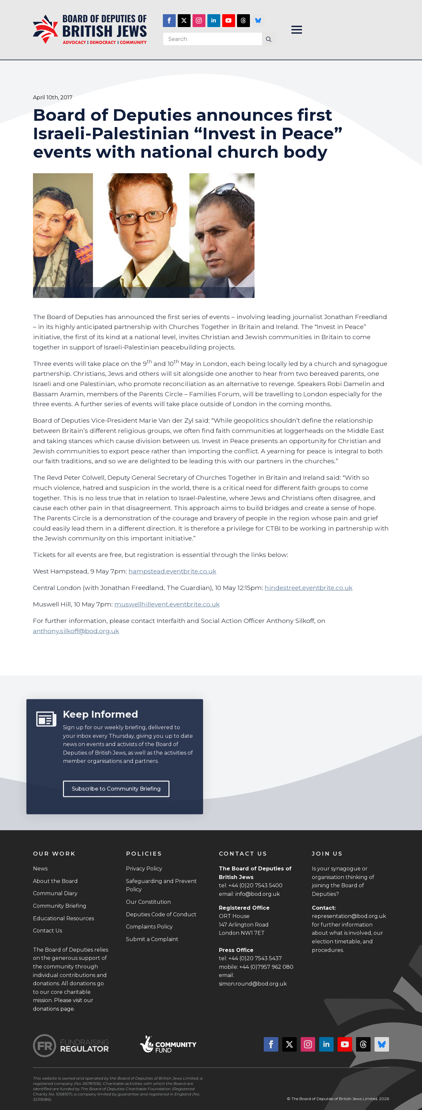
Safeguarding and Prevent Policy (161, 885)
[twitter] (184, 20)
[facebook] (169, 20)
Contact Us (47, 931)
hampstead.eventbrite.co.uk (172, 571)
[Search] (268, 39)
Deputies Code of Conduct (161, 914)
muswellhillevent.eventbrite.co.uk (167, 604)
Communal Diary (55, 893)
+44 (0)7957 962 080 (266, 967)
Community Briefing (59, 906)
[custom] (243, 20)
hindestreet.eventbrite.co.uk (308, 588)
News (40, 868)
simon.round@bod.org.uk (253, 984)
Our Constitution (148, 902)
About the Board (55, 881)
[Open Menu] (296, 29)
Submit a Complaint (152, 939)
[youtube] (228, 20)
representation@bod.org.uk (349, 916)
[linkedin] (213, 20)
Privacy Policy (144, 868)
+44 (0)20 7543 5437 (255, 958)
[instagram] (199, 20)
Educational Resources (63, 918)
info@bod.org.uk (257, 894)
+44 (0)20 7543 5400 (255, 885)
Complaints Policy (149, 927)
